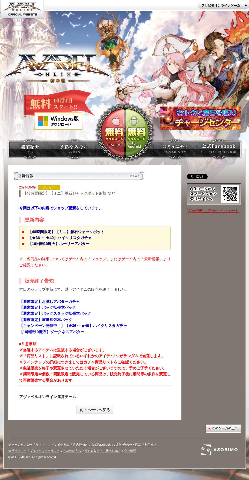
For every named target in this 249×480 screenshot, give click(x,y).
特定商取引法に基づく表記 (102, 450)
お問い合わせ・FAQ (127, 444)
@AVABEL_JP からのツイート (213, 210)
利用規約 (151, 444)
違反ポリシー (17, 450)
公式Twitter (80, 444)
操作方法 (63, 444)
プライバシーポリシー (44, 450)
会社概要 (130, 450)
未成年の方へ (72, 450)
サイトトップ (45, 444)
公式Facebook (101, 444)
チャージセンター (20, 444)
